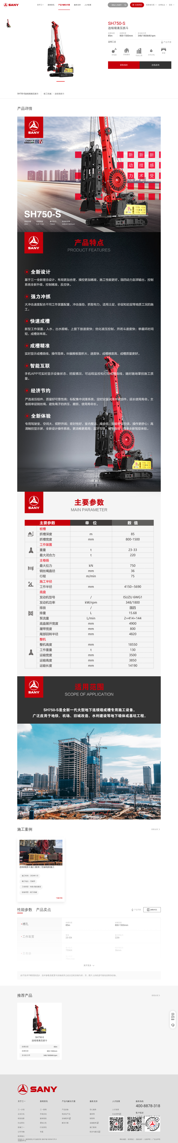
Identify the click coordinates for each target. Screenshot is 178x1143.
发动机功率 (142, 33)
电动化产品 (66, 1114)
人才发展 (88, 5)
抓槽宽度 (123, 33)
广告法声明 (156, 1139)
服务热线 (140, 1101)
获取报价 (124, 65)
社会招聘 (115, 1114)
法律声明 (147, 1139)
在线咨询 (155, 65)
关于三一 (40, 5)
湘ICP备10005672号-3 (49, 1139)
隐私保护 (139, 1139)
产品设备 (65, 1110)
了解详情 (59, 898)
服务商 (92, 1114)
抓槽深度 (111, 33)
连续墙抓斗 (59, 94)
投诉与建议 (94, 1132)
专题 (41, 1132)
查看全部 (155, 833)
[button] (60, 81)
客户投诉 (140, 1113)
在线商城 (137, 5)
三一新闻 (43, 1110)
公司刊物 (21, 1132)
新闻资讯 (51, 5)
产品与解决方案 (64, 5)
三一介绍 (21, 1110)
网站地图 (123, 1139)
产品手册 (165, 42)
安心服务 (93, 1110)
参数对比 (152, 913)
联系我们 (131, 1139)
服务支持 (77, 5)
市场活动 (43, 1114)
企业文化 (21, 1114)
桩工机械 (47, 94)
